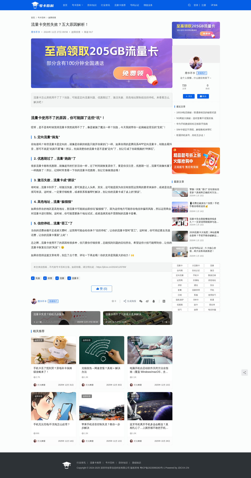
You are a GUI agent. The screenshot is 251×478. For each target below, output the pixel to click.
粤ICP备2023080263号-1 (152, 467)
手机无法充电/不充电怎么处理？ (51, 423)
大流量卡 (196, 265)
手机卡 (196, 275)
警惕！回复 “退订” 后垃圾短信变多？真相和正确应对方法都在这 (204, 192)
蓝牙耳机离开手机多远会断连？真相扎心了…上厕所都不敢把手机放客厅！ (143, 425)
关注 (189, 96)
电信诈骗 (212, 310)
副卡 (196, 305)
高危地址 (212, 280)
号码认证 (134, 5)
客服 (196, 295)
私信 (203, 96)
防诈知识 (92, 5)
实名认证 (196, 270)
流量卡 (75, 280)
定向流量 (180, 275)
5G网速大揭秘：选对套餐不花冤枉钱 (194, 118)
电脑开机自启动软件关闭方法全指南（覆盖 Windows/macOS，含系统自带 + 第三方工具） (143, 371)
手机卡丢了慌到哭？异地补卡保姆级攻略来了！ (51, 371)
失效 (38, 280)
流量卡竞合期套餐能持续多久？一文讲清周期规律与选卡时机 (204, 222)
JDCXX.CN (183, 467)
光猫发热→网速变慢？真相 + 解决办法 (97, 371)
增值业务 (148, 5)
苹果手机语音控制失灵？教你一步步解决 (97, 425)
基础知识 (136, 462)
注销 (180, 295)
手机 (212, 290)
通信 (196, 285)
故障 (196, 310)
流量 (62, 280)
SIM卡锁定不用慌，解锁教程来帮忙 (194, 129)
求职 (180, 285)
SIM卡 (195, 300)
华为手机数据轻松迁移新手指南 (192, 124)
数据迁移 (212, 275)
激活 (212, 270)
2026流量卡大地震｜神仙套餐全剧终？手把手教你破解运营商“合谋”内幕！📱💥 (204, 235)
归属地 (196, 280)
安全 (212, 285)
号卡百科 (76, 5)
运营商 (180, 280)
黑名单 (212, 305)
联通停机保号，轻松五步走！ (191, 135)
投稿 (214, 5)
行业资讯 (105, 5)
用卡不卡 (35, 32)
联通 (212, 300)
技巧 (180, 310)
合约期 (180, 270)
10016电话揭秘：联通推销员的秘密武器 (196, 112)
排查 (50, 280)
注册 (204, 5)
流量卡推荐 (120, 5)
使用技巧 (130, 397)
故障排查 (75, 32)
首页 (65, 5)
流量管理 (196, 290)
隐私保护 (180, 300)
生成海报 (129, 304)
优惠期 (180, 305)
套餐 (180, 290)
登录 (196, 5)
